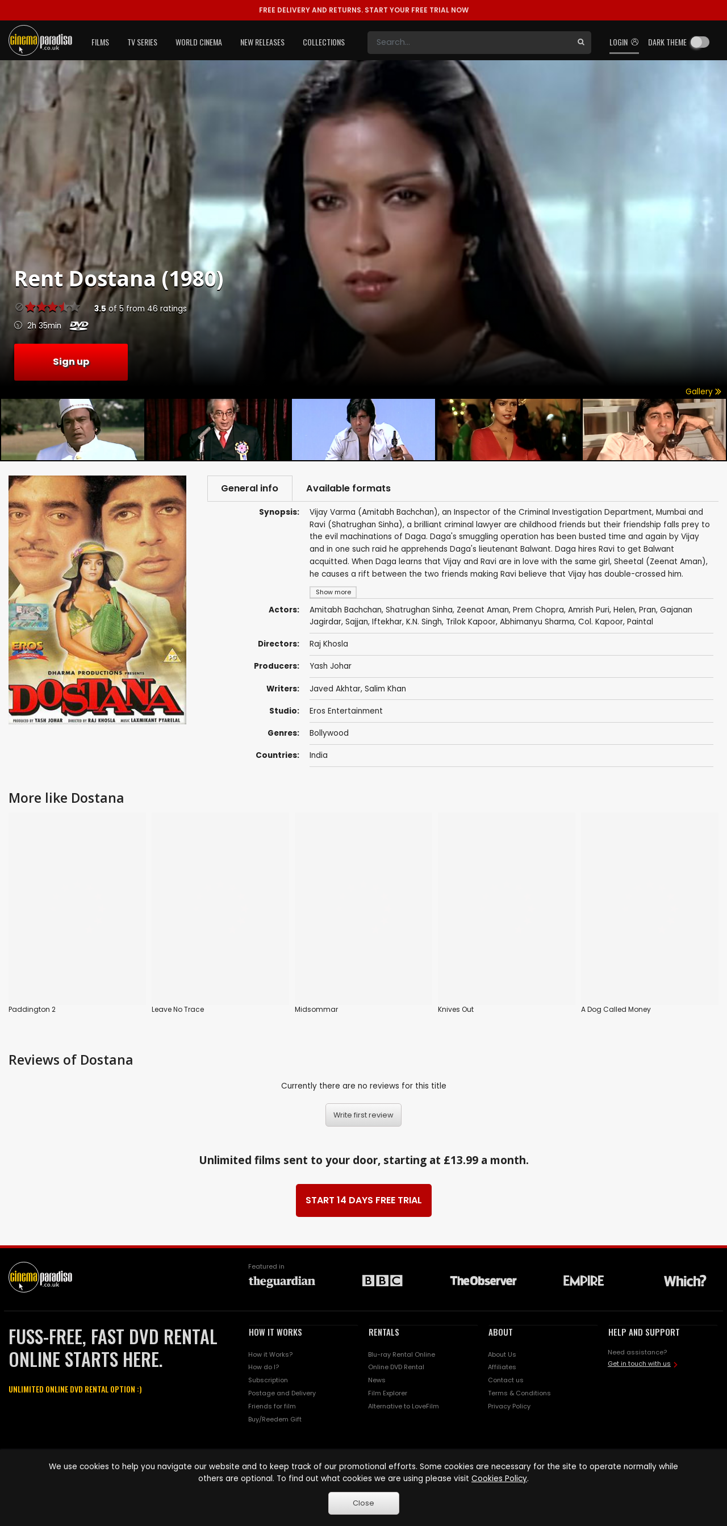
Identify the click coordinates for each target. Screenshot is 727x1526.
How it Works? (270, 1353)
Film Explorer (387, 1391)
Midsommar (316, 1010)
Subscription (268, 1378)
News (377, 1378)
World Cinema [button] (199, 42)
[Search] (469, 42)
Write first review (363, 1114)
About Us (502, 1353)
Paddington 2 (32, 1010)
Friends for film (272, 1405)
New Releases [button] (262, 42)
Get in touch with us (639, 1362)
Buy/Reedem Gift (275, 1418)
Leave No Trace (178, 1010)
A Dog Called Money (616, 1010)
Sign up (71, 361)
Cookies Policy (499, 1478)
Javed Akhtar (335, 689)
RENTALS (384, 1330)
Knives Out (456, 1010)
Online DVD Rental (396, 1366)
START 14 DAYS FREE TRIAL (364, 1199)
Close (363, 1503)
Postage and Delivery (282, 1391)
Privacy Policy (509, 1405)
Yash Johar (331, 667)
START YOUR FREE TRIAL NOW (364, 10)
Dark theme (667, 42)
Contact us (506, 1378)
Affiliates (502, 1366)
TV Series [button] (142, 42)
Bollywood (329, 733)
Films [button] (100, 42)
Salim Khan (385, 689)
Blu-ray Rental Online (401, 1353)
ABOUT (500, 1330)
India (319, 756)
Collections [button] (324, 42)
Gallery (703, 391)
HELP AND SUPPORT (644, 1330)
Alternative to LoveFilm (403, 1405)
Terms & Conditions (519, 1391)
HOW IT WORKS (275, 1330)
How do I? (263, 1366)
